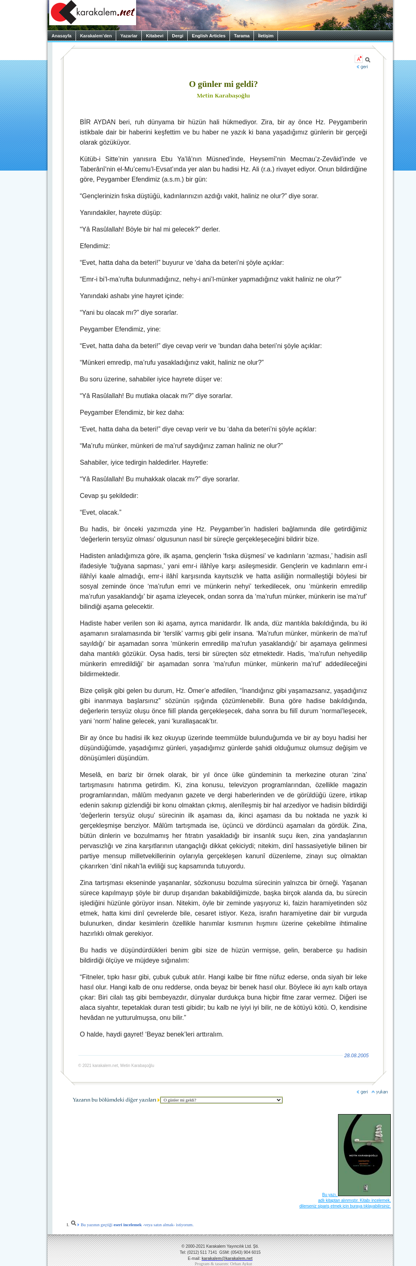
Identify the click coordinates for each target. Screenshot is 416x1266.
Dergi (177, 35)
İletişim (265, 35)
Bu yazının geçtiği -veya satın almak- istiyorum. (132, 1225)
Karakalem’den (96, 35)
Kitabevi (154, 35)
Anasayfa (62, 35)
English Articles (208, 35)
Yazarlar (128, 35)
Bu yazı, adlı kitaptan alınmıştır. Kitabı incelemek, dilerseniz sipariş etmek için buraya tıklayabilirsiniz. (345, 1200)
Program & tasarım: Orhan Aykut (223, 1264)
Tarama (241, 35)
